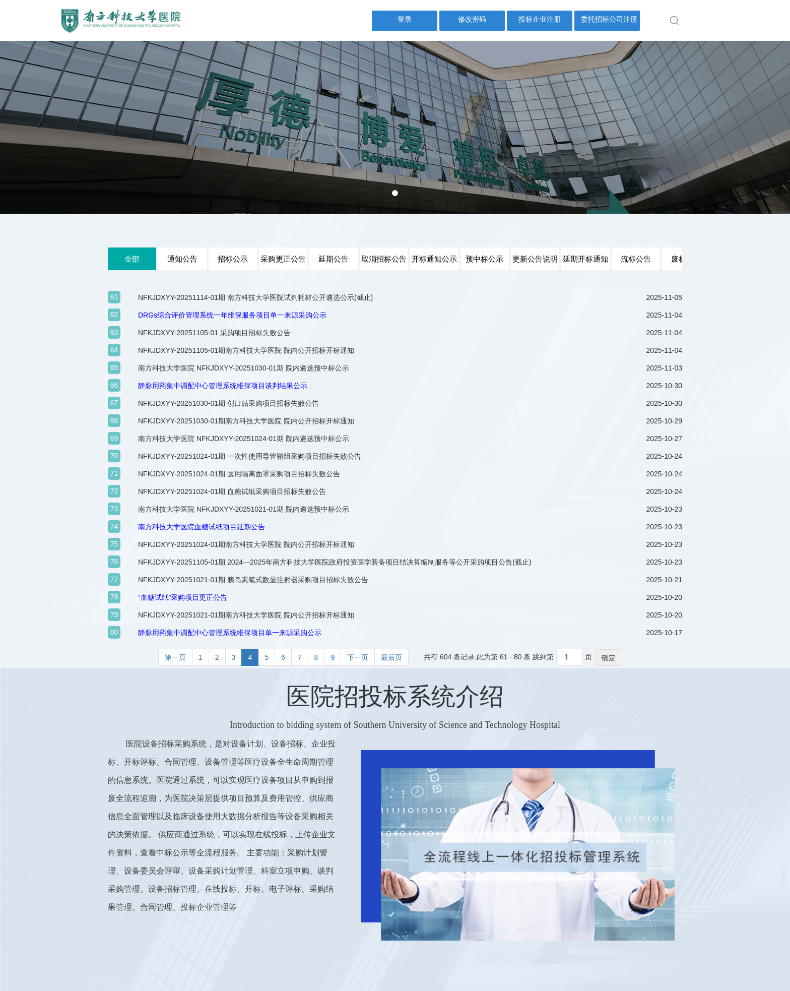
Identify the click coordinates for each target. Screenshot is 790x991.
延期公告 (333, 259)
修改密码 (472, 19)
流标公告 (636, 259)
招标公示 (233, 259)
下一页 (357, 657)
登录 (405, 19)
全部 (132, 259)
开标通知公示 (434, 259)
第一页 (175, 657)
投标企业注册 (539, 19)
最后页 (391, 657)
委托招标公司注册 (609, 19)
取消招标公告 (384, 259)
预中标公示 (484, 259)
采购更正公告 (283, 259)
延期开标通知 (585, 259)
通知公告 (182, 259)
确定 (609, 658)
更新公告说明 (535, 259)
